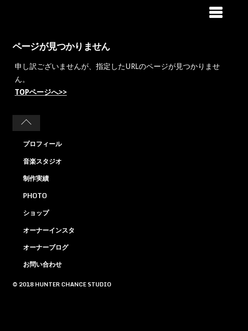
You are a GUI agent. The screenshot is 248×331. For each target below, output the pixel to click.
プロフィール (42, 143)
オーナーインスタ (49, 230)
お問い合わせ (42, 264)
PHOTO (35, 195)
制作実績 (36, 178)
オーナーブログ (45, 247)
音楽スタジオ (42, 161)
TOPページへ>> (41, 92)
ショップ (36, 212)
